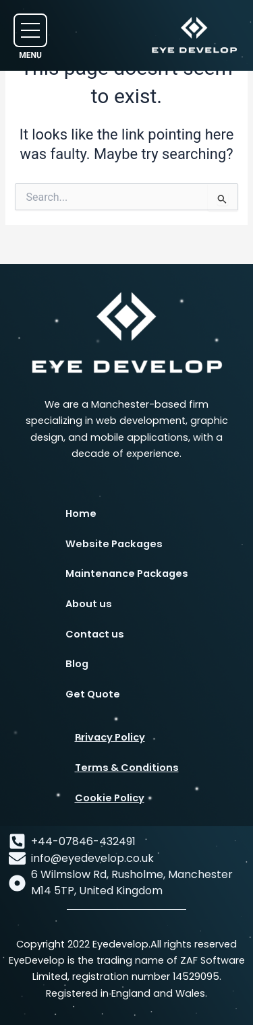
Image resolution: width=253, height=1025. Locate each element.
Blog (76, 664)
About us (88, 604)
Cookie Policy (109, 798)
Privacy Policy (110, 737)
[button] (30, 30)
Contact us (94, 634)
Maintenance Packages (126, 573)
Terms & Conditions (127, 767)
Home (80, 513)
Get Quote (92, 694)
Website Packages (114, 544)
